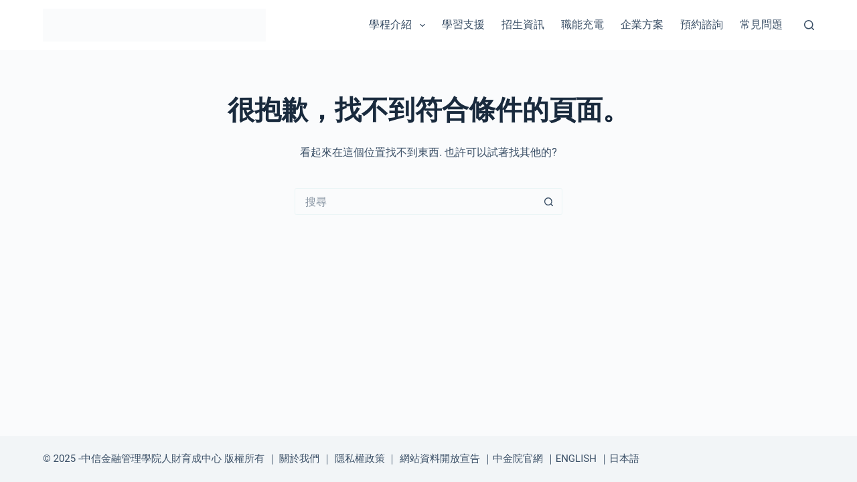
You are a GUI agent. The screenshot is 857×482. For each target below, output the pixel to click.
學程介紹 (399, 25)
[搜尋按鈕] (549, 201)
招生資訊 (522, 24)
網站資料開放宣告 (440, 459)
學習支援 (463, 24)
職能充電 (582, 24)
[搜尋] (809, 25)
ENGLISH (576, 459)
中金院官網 (518, 459)
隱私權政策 (360, 459)
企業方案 (642, 24)
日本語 (624, 459)
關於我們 (299, 459)
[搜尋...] (415, 201)
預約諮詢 (701, 24)
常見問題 (761, 24)
